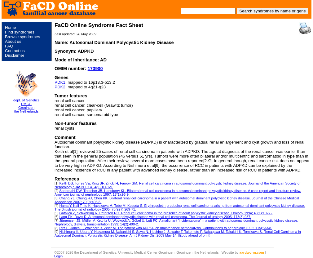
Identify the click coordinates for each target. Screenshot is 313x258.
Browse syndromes (22, 36)
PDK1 (60, 82)
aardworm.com (252, 252)
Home (10, 27)
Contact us (15, 50)
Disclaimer (14, 55)
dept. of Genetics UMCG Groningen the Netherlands (26, 105)
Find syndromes (19, 32)
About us (13, 41)
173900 (95, 68)
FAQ (9, 46)
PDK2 (60, 87)
